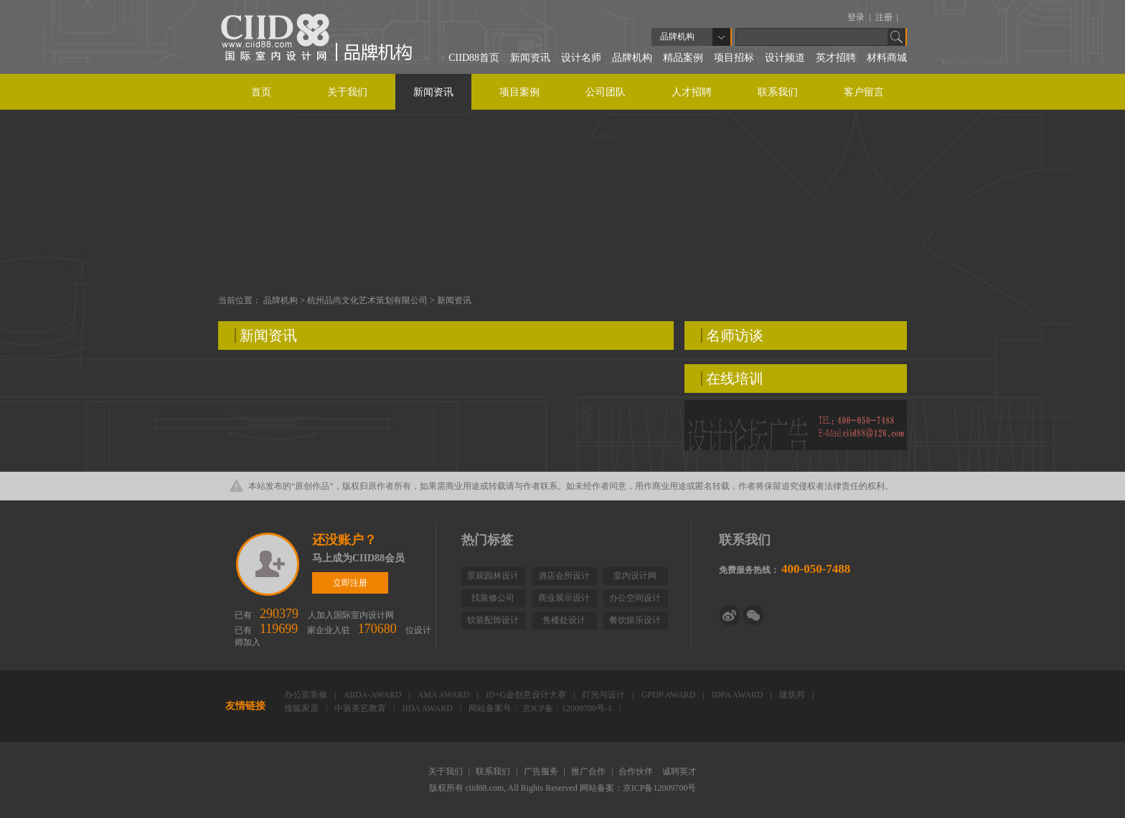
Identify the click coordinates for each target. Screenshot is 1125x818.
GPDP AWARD (669, 695)
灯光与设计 (604, 695)
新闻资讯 (530, 57)
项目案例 (519, 92)
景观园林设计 (493, 576)
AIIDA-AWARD (373, 695)
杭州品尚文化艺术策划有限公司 (368, 300)
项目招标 (734, 57)
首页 (261, 92)
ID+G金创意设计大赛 (527, 695)
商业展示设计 (564, 598)
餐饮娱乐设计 (635, 620)
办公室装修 (306, 695)
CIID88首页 (473, 57)
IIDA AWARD (429, 708)
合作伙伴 (636, 771)
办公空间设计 (635, 598)
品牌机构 (632, 57)
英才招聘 (836, 57)
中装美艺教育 (361, 708)
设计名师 (581, 57)
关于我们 (347, 92)
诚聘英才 (679, 771)
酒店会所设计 (564, 576)
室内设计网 (634, 576)
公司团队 (605, 92)
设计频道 (785, 57)
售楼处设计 (563, 620)
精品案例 (683, 57)
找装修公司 (492, 598)
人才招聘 (692, 92)
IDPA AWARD (739, 695)
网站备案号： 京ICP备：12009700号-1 (541, 708)
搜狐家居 (302, 708)
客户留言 (864, 92)
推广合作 (589, 771)
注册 (885, 17)
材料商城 (887, 57)
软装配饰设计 (493, 620)
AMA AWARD (445, 695)
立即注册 (269, 564)
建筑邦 (793, 695)
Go (897, 37)
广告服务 (542, 771)
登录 (857, 17)
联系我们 (778, 92)
